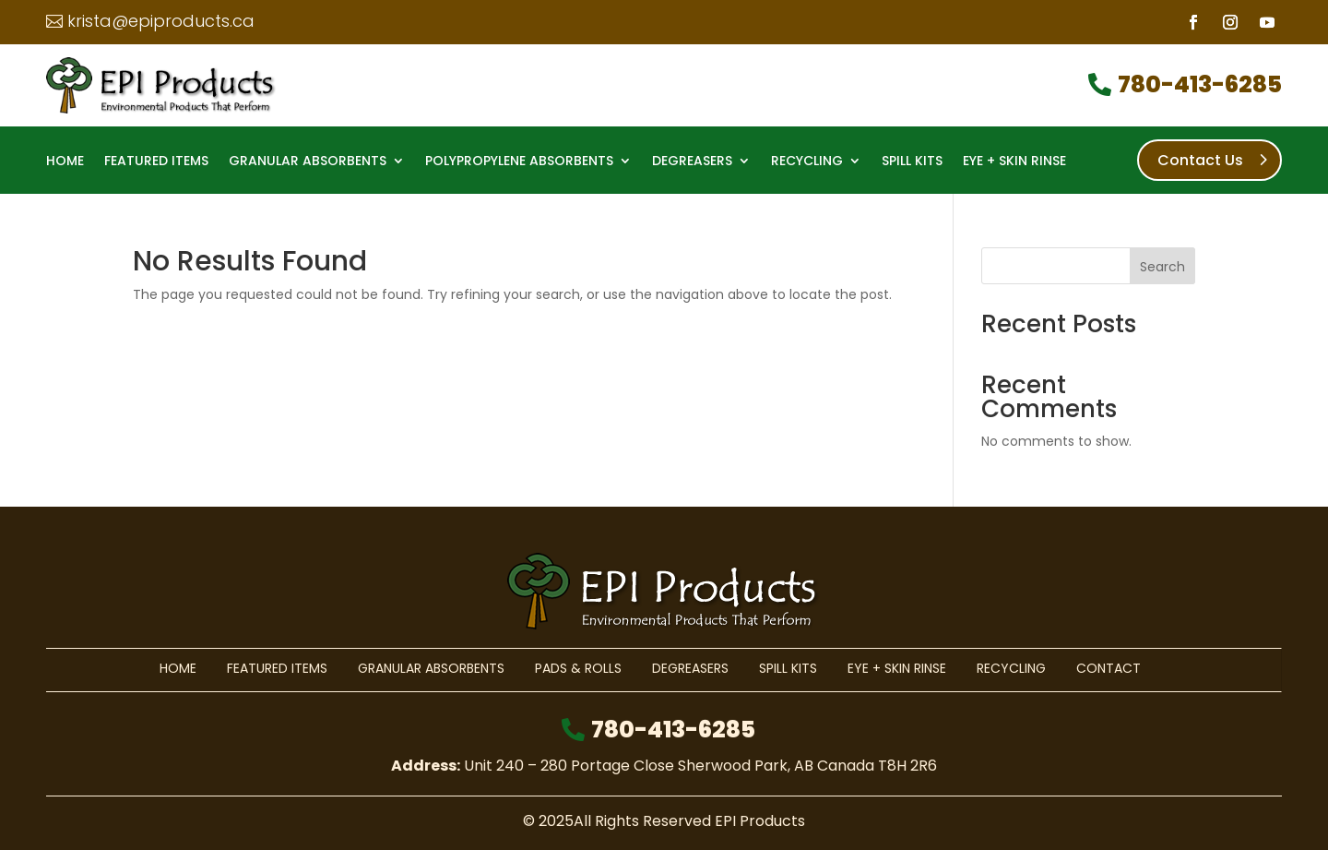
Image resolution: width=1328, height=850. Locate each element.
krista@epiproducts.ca (161, 20)
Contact (1108, 668)
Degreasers (692, 162)
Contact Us (1200, 160)
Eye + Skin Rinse (1014, 162)
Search (1162, 266)
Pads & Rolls (578, 668)
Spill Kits (912, 162)
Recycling (807, 162)
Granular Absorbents (307, 162)
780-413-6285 (1200, 84)
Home (65, 162)
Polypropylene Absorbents (519, 162)
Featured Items (156, 162)
